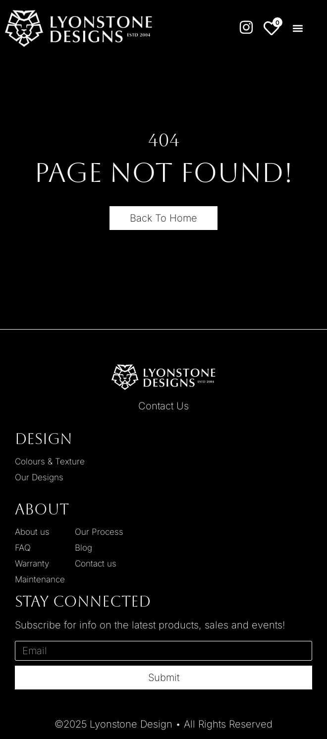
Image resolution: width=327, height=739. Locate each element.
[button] (297, 28)
